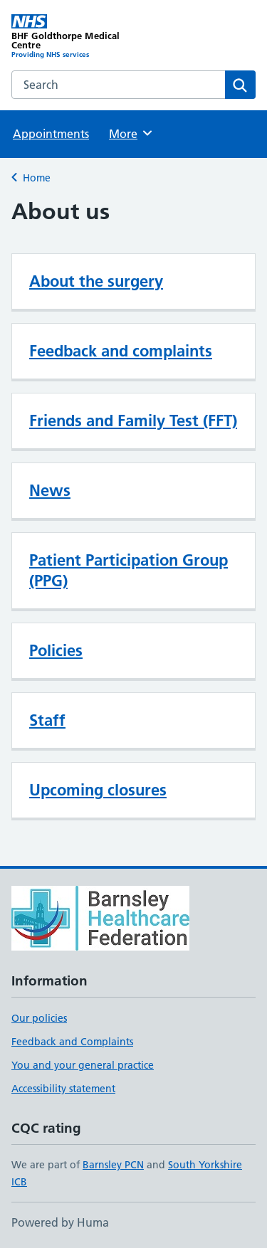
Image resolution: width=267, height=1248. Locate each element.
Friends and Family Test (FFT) (133, 420)
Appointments (51, 134)
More (131, 133)
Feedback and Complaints (72, 1041)
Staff (47, 720)
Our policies (39, 1018)
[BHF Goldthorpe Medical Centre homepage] (72, 36)
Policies (56, 650)
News (49, 490)
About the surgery (96, 281)
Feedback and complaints (120, 351)
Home (37, 177)
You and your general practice (82, 1065)
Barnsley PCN (113, 1164)
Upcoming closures (98, 790)
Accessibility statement (63, 1088)
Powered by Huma (60, 1222)
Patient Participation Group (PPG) (128, 570)
